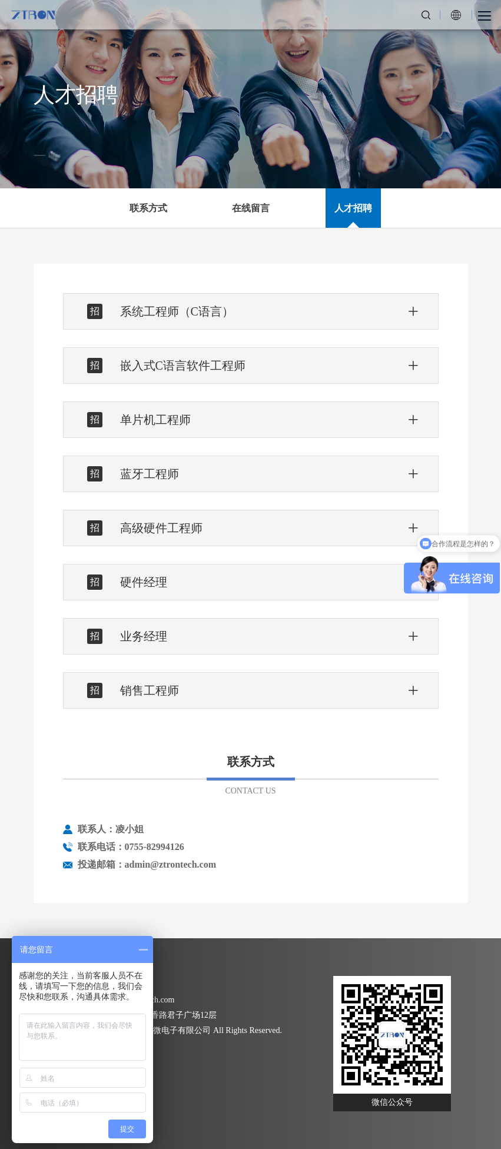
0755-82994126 (154, 847)
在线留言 (251, 208)
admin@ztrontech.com (170, 864)
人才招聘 (353, 208)
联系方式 (148, 208)
